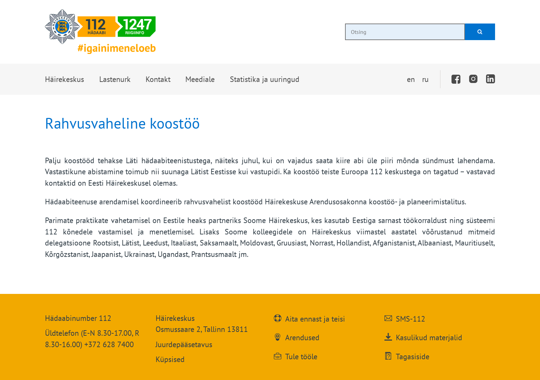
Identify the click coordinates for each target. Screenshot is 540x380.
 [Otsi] (479, 31)
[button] (64, 79)
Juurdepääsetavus (184, 344)
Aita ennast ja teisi (315, 318)
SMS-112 (410, 318)
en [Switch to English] (411, 79)
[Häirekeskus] (100, 31)
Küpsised (170, 359)
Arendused (302, 337)
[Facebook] (456, 79)
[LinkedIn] (490, 79)
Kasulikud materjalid (429, 337)
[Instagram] (473, 79)
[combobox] (405, 32)
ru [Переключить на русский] (425, 79)
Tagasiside (412, 356)
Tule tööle (301, 356)
